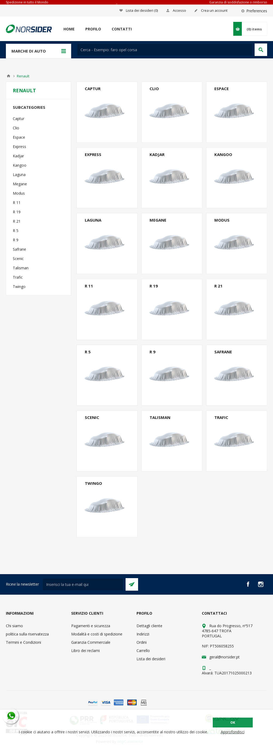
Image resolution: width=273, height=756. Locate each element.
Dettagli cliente (149, 625)
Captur (93, 88)
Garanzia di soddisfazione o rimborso (238, 2)
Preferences (256, 10)
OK (232, 722)
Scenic (92, 417)
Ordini (141, 642)
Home (69, 28)
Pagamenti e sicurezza (90, 625)
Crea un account (214, 10)
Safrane (223, 351)
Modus (222, 220)
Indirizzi (142, 634)
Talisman (160, 417)
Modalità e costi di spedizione (96, 634)
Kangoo (223, 154)
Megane (158, 220)
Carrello (143, 650)
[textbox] (164, 49)
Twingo (93, 483)
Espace (221, 88)
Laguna (93, 220)
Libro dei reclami (85, 650)
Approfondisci (232, 731)
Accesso (179, 10)
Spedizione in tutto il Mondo (27, 2)
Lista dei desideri (150, 658)
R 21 (218, 286)
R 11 (89, 286)
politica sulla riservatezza (27, 634)
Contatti (122, 28)
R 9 (152, 351)
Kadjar (157, 154)
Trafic (221, 417)
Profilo (93, 28)
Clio (154, 88)
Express (93, 154)
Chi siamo (14, 625)
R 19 (154, 286)
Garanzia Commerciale (90, 642)
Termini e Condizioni (23, 642)
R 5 (88, 351)
